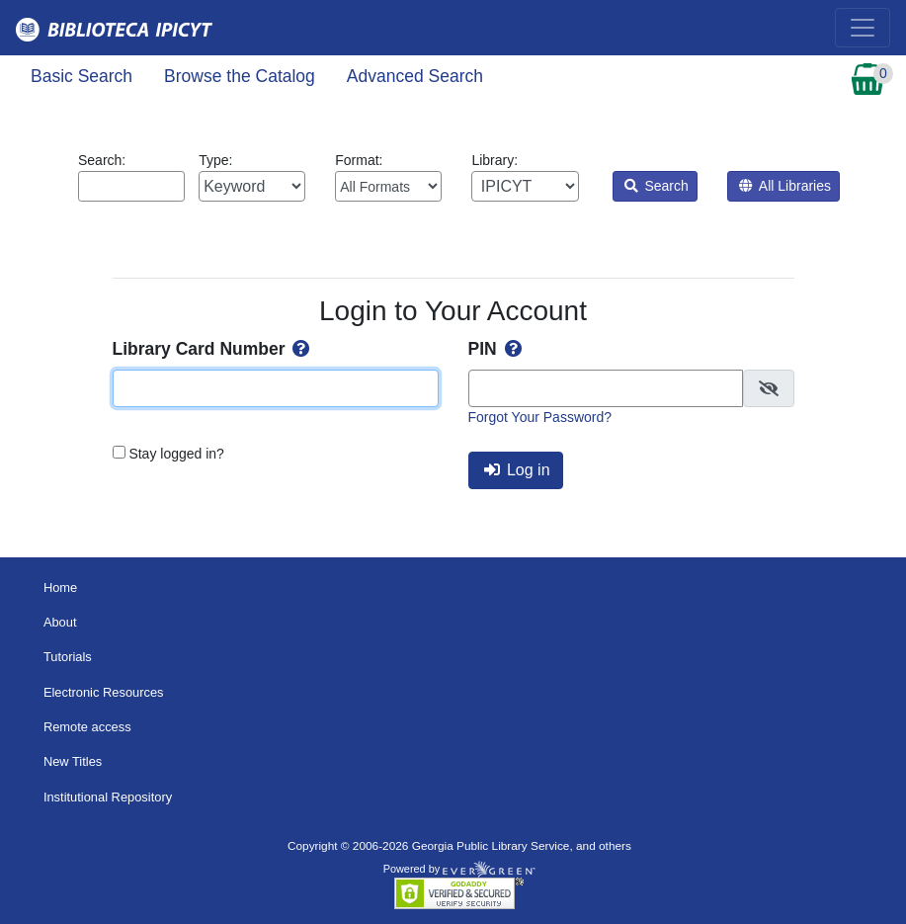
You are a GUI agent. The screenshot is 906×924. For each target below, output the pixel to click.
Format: (388, 177)
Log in (517, 470)
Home (60, 587)
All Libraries (785, 186)
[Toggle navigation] (862, 27)
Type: (252, 177)
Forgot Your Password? (540, 417)
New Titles (72, 761)
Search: (131, 177)
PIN (497, 349)
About (60, 622)
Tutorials (67, 656)
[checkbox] (768, 388)
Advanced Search (415, 76)
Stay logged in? (176, 454)
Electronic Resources (103, 692)
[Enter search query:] (131, 186)
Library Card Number (213, 349)
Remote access (87, 726)
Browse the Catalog (239, 76)
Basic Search (81, 76)
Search (656, 186)
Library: (524, 177)
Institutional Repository (107, 797)
